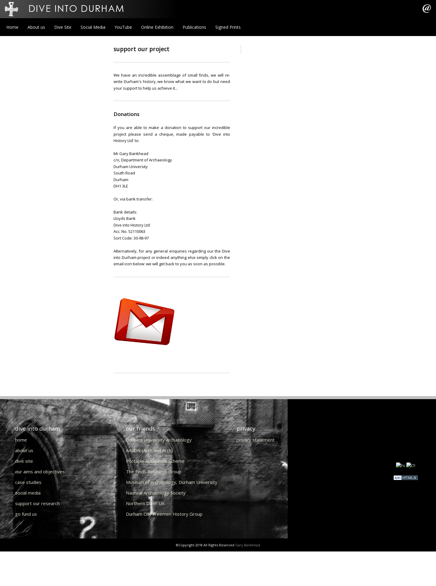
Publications (194, 27)
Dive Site (62, 27)
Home (12, 27)
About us (36, 27)
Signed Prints (228, 27)
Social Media (93, 27)
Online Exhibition (157, 27)
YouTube (123, 27)
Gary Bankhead (247, 545)
